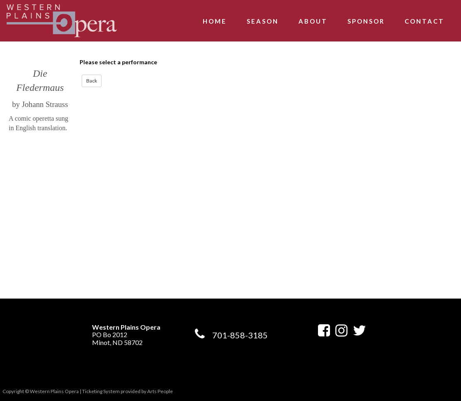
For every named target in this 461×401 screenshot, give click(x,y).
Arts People (160, 391)
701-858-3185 (240, 335)
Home (215, 21)
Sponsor (366, 21)
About (313, 21)
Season (263, 21)
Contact (424, 21)
